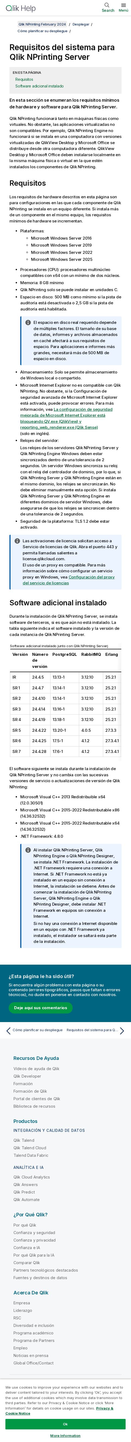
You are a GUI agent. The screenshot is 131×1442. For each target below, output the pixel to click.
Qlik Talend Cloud (30, 1147)
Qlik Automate (27, 1199)
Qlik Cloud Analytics (32, 1177)
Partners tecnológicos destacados (46, 1270)
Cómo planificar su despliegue (43, 31)
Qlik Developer (27, 1076)
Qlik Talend (24, 1140)
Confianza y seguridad (34, 1232)
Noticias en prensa (31, 1355)
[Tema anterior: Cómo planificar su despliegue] (34, 1030)
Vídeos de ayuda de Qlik (36, 1068)
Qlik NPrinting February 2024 (42, 24)
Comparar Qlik (27, 1262)
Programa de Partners (34, 1340)
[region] (65, 1410)
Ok (65, 1424)
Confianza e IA (27, 1247)
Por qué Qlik (25, 1225)
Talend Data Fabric (31, 1155)
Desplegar (81, 24)
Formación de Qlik (30, 1091)
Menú (123, 10)
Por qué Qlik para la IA (34, 1255)
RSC (17, 1318)
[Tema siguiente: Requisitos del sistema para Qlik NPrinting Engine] (97, 1030)
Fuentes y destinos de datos (40, 1277)
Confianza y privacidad (35, 1240)
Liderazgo (23, 1310)
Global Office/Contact (33, 1363)
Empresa (22, 1303)
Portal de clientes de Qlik (37, 1098)
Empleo (21, 1348)
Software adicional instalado (39, 86)
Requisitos (24, 79)
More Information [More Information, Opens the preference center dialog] (65, 1435)
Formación (23, 1083)
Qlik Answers (26, 1184)
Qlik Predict (24, 1192)
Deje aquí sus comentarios (40, 1007)
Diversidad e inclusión (34, 1325)
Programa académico (33, 1333)
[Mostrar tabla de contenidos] (11, 24)
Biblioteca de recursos (35, 1106)
